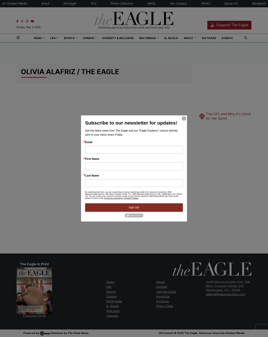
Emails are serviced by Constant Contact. (121, 198)
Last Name (92, 175)
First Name (92, 159)
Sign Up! (134, 207)
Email (88, 142)
